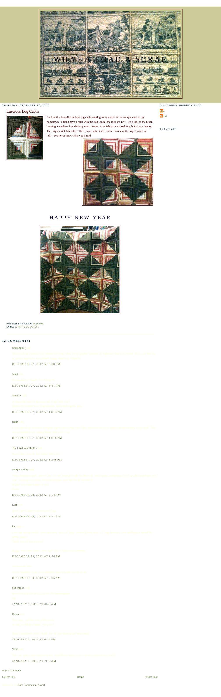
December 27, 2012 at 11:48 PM (37, 459)
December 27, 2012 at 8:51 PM (36, 385)
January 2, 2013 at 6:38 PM (34, 639)
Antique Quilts (28, 327)
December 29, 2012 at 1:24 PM (36, 556)
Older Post (152, 676)
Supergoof (18, 587)
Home (80, 676)
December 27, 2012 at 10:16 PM (37, 438)
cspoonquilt (18, 347)
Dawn (15, 614)
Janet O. (16, 395)
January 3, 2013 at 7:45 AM (34, 660)
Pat (14, 526)
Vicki (15, 649)
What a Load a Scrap (110, 59)
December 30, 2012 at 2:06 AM (36, 578)
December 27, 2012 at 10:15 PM (37, 411)
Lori (14, 504)
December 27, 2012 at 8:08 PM (36, 364)
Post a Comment (11, 670)
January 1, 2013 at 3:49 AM (34, 604)
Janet (15, 374)
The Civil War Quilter (24, 448)
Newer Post (8, 676)
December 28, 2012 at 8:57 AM (36, 516)
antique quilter (20, 469)
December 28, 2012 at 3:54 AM (36, 494)
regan (15, 421)
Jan (163, 111)
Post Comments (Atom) (31, 684)
